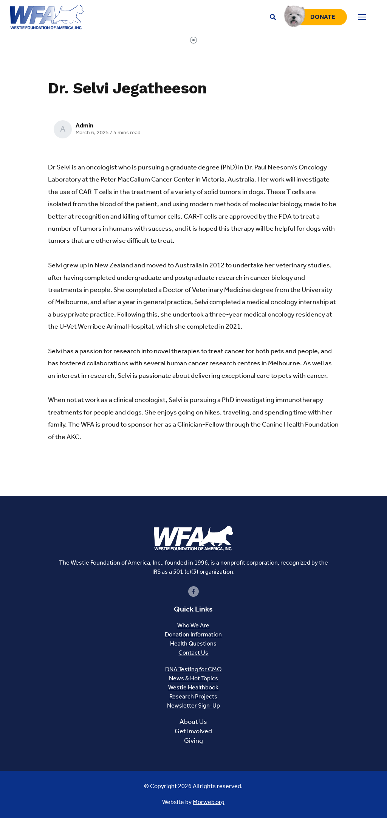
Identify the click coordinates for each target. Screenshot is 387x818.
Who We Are (193, 625)
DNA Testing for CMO (193, 669)
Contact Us (193, 652)
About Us (193, 721)
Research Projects (193, 696)
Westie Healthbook (193, 687)
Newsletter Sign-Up (193, 705)
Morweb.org (208, 802)
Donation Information (193, 634)
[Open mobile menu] (362, 17)
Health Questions (193, 643)
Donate (322, 16)
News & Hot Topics (193, 678)
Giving (193, 740)
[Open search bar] (273, 17)
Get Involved (193, 731)
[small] (193, 591)
